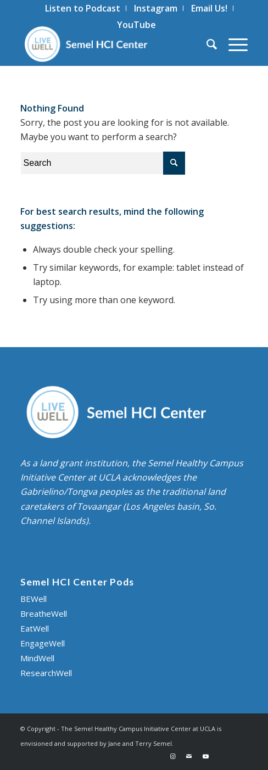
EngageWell (42, 643)
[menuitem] (83, 8)
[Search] (206, 44)
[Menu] (232, 44)
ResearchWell (46, 672)
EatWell (34, 628)
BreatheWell (43, 613)
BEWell (33, 598)
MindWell (37, 657)
